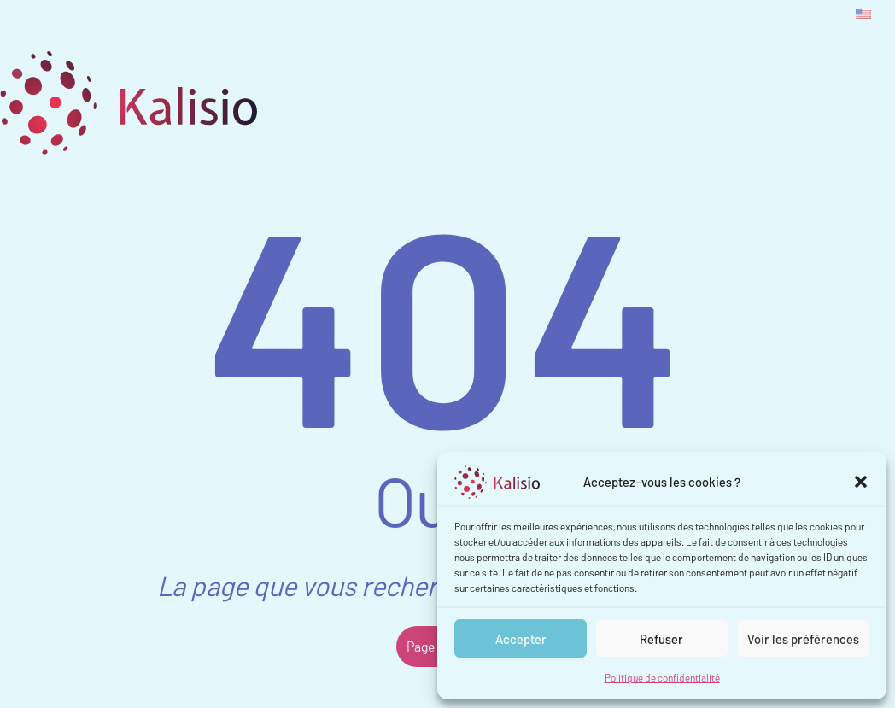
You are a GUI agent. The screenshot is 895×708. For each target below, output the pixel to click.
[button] (860, 481)
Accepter (521, 639)
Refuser (661, 639)
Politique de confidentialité (662, 677)
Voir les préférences (803, 639)
